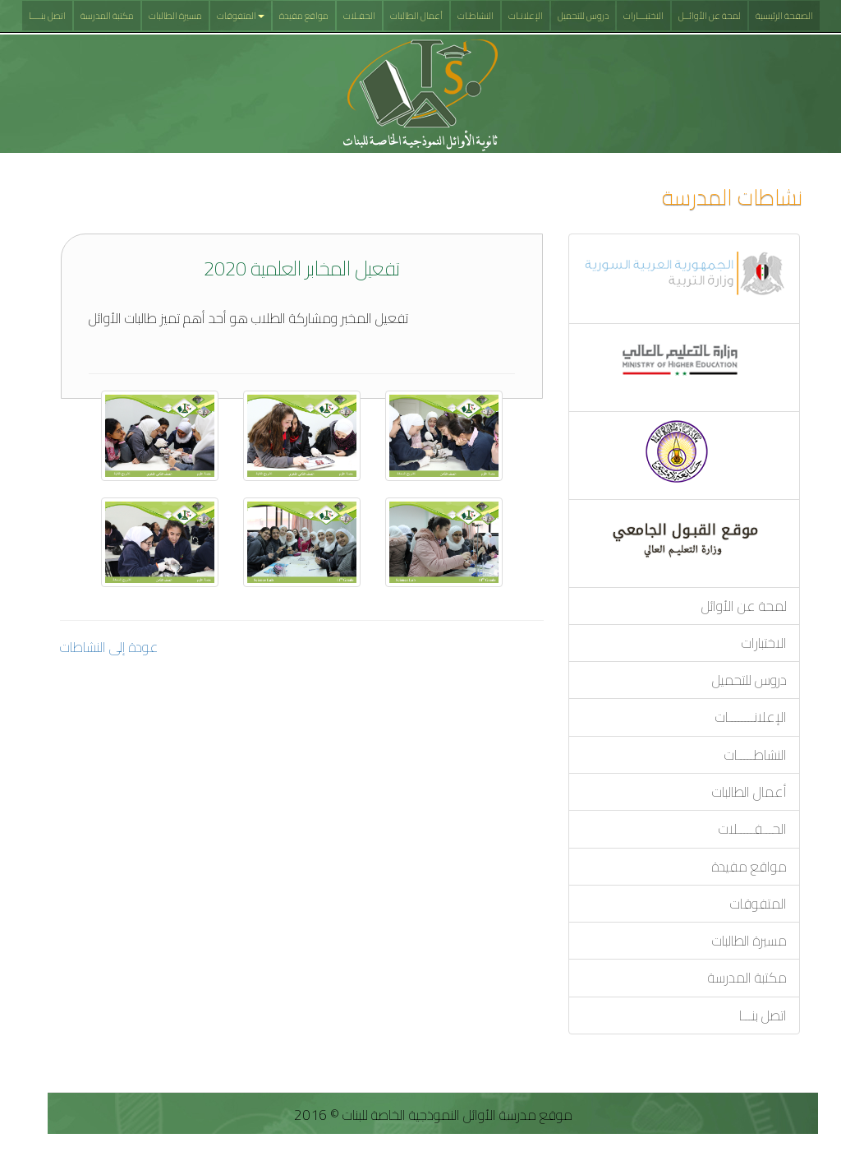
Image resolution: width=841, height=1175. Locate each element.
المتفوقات (240, 15)
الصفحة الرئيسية (784, 15)
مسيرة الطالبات (175, 15)
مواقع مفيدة (304, 15)
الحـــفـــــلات (753, 829)
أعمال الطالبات (416, 15)
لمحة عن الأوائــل (709, 15)
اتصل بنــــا (47, 15)
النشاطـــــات (755, 755)
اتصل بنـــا (763, 1015)
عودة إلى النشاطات (109, 647)
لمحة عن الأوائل (744, 606)
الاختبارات (764, 643)
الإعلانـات (525, 15)
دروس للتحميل (583, 15)
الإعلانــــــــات (751, 717)
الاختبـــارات (643, 15)
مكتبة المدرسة (107, 15)
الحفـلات (359, 15)
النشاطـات (475, 15)
